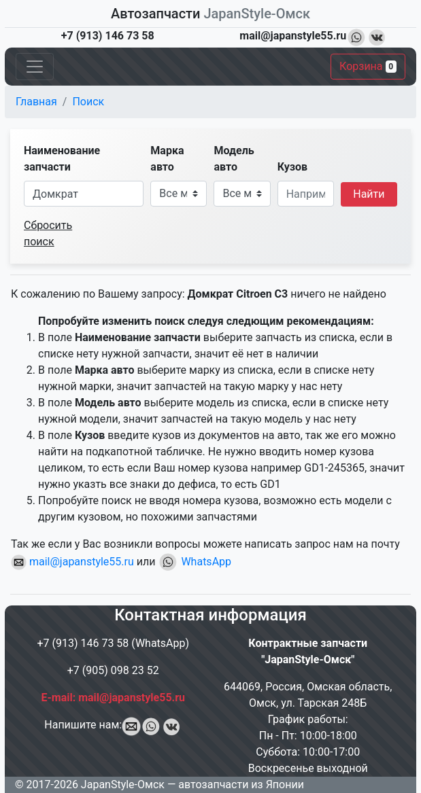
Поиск (88, 101)
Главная (36, 101)
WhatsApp (194, 561)
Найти (368, 194)
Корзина (368, 66)
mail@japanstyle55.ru (72, 561)
